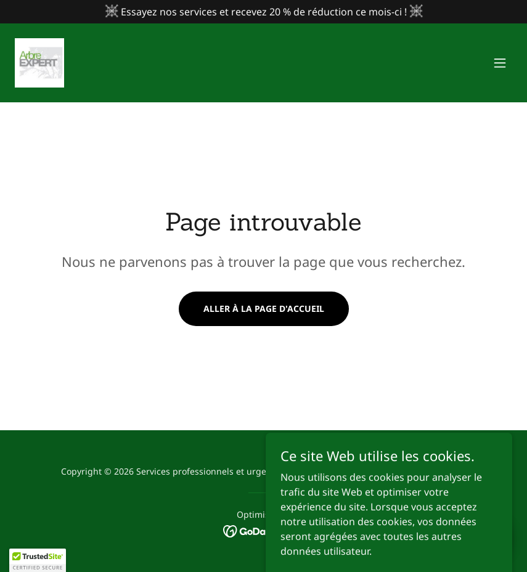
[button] (500, 63)
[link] (39, 63)
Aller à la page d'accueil (263, 308)
